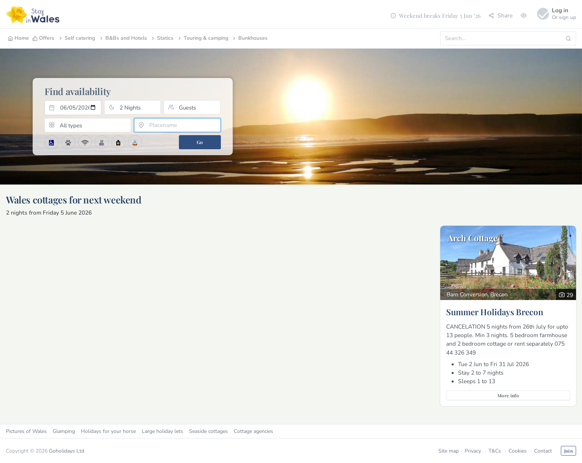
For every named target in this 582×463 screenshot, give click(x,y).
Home (18, 38)
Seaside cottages (208, 431)
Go (200, 142)
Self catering (76, 38)
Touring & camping (202, 38)
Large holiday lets (162, 431)
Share (500, 15)
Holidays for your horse (108, 431)
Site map (448, 450)
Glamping (64, 431)
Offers (43, 38)
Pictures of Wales (26, 431)
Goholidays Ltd (66, 450)
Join (568, 451)
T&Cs (494, 450)
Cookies (518, 450)
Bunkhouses (250, 38)
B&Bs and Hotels (123, 38)
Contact (543, 450)
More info (508, 395)
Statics (161, 38)
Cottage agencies (253, 431)
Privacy (473, 450)
